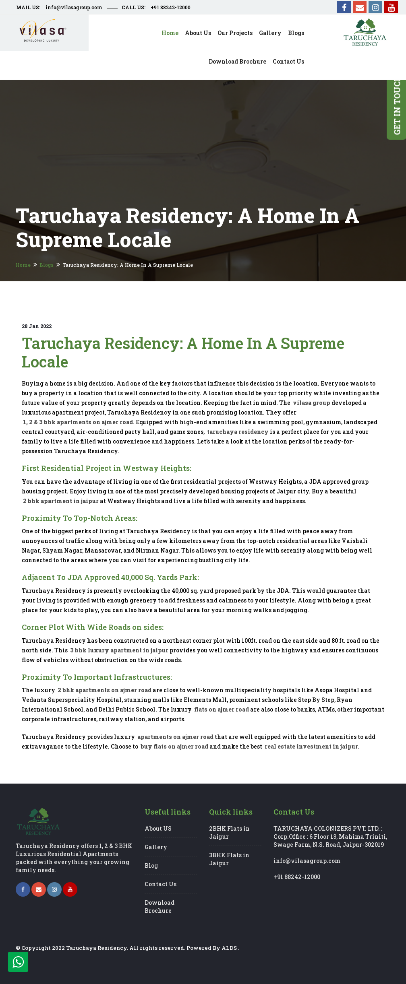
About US (158, 828)
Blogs (296, 33)
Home (170, 33)
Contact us (288, 61)
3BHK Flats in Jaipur (229, 859)
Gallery (270, 33)
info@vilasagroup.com (74, 7)
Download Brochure (237, 61)
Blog (151, 865)
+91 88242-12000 (171, 7)
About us (198, 33)
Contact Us (160, 884)
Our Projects (235, 33)
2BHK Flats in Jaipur (229, 832)
